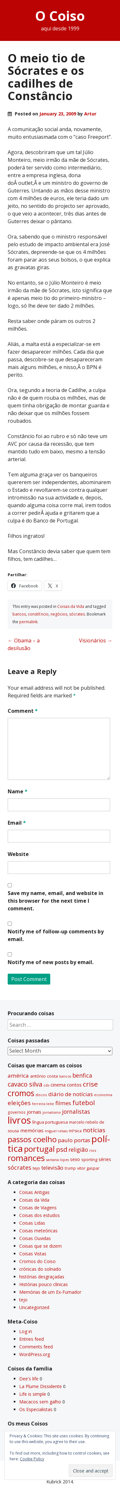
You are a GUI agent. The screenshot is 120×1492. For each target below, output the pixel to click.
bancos (19, 614)
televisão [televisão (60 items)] (52, 1167)
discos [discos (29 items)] (41, 1094)
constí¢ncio (38, 614)
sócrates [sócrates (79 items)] (19, 1167)
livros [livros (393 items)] (19, 1120)
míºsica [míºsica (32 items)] (75, 1131)
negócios (59, 614)
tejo (23, 1300)
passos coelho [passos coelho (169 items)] (32, 1139)
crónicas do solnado (40, 1269)
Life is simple (32, 1394)
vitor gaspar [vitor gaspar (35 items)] (88, 1168)
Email (17, 822)
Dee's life (28, 1379)
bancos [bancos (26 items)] (65, 1076)
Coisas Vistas (32, 1254)
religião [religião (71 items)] (78, 1149)
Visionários (95, 640)
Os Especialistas (35, 1409)
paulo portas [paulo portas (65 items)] (74, 1140)
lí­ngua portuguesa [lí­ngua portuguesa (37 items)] (50, 1122)
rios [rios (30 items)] (92, 1150)
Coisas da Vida (70, 606)
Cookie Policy (32, 1459)
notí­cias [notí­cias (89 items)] (94, 1130)
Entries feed (31, 1339)
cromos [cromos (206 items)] (21, 1093)
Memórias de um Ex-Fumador (50, 1292)
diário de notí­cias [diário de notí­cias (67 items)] (70, 1094)
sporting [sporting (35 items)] (89, 1159)
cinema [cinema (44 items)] (58, 1085)
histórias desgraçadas (41, 1277)
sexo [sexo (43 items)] (75, 1159)
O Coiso (60, 15)
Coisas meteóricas (38, 1231)
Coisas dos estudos (39, 1215)
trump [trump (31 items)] (70, 1168)
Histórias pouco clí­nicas (43, 1284)
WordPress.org (34, 1354)
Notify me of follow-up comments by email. (56, 935)
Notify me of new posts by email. (50, 962)
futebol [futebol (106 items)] (83, 1102)
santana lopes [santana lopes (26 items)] (57, 1160)
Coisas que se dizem (40, 1246)
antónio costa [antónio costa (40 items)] (44, 1076)
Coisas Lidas (32, 1223)
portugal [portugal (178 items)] (39, 1149)
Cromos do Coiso (37, 1261)
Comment (23, 710)
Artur (90, 114)
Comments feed (36, 1347)
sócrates (77, 614)
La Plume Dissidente (40, 1386)
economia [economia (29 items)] (103, 1094)
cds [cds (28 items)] (46, 1085)
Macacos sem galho (40, 1402)
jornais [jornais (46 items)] (34, 1112)
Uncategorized (34, 1307)
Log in (25, 1331)
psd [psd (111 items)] (61, 1149)
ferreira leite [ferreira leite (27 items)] (43, 1103)
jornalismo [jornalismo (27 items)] (52, 1112)
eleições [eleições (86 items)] (19, 1103)
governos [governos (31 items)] (17, 1112)
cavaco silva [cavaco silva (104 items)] (25, 1084)
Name (18, 791)
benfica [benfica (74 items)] (82, 1075)
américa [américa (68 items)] (18, 1075)
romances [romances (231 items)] (26, 1158)
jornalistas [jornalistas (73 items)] (76, 1111)
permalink (28, 621)
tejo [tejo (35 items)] (36, 1168)
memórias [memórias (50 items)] (32, 1130)
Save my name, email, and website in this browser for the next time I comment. (55, 901)
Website (18, 854)
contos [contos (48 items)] (74, 1084)
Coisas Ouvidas (35, 1238)
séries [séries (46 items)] (105, 1159)
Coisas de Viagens (38, 1208)
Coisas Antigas (34, 1192)
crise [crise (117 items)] (90, 1084)
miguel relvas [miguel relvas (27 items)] (56, 1130)
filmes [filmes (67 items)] (63, 1103)
